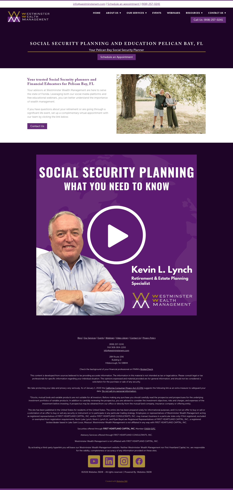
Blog (80, 338)
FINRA (147, 429)
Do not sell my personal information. (119, 391)
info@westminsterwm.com (89, 4)
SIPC (153, 429)
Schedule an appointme (122, 4)
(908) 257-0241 (150, 4)
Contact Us (217, 12)
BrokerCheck (146, 369)
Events (156, 12)
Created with (116, 481)
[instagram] (124, 461)
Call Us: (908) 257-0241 (208, 19)
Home (96, 12)
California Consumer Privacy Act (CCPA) (124, 388)
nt (138, 4)
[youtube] (94, 461)
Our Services (137, 12)
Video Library (122, 338)
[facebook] (139, 461)
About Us (113, 12)
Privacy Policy (149, 338)
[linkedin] (109, 461)
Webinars (173, 12)
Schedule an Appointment (116, 57)
